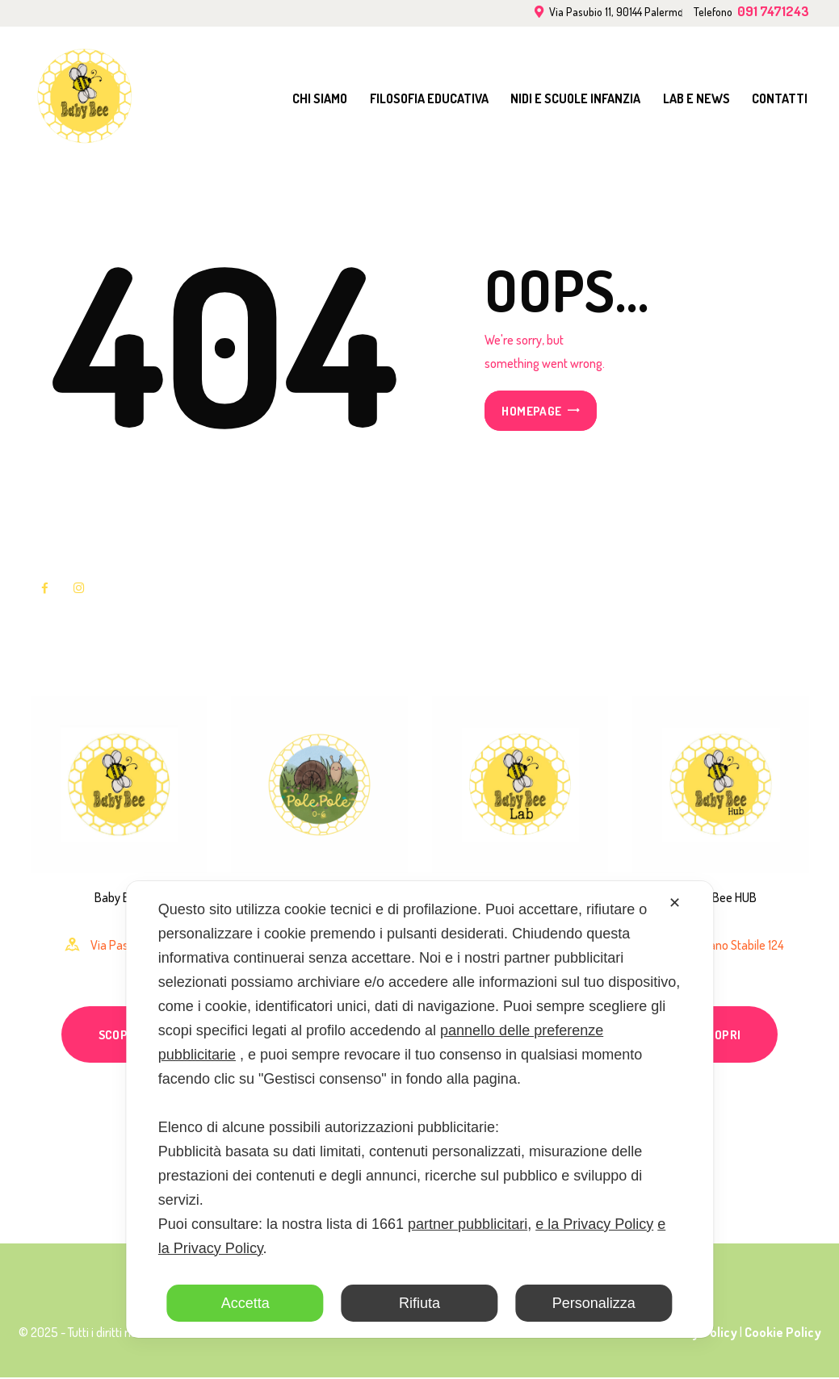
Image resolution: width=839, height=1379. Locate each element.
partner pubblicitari (467, 1224)
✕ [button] (675, 903)
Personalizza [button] (594, 1303)
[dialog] (419, 1109)
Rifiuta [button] (419, 1303)
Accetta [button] (245, 1303)
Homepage (531, 411)
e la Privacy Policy (594, 1224)
